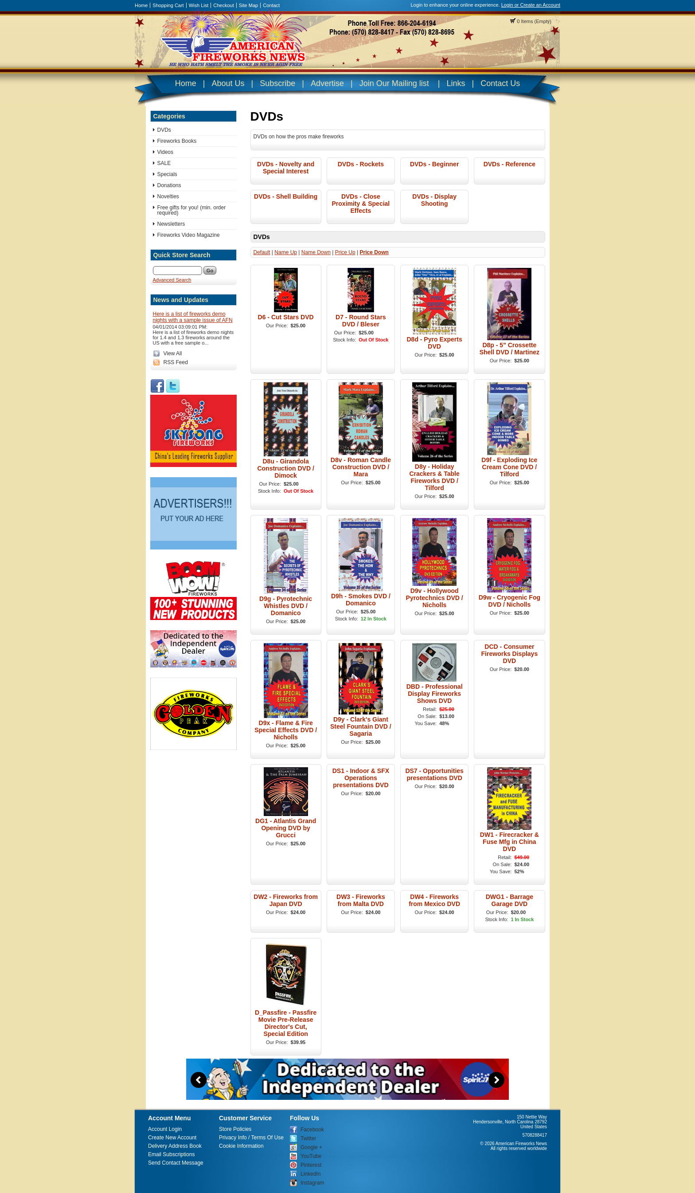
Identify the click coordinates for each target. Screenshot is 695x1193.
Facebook (312, 1129)
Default (262, 252)
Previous (199, 1080)
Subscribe (277, 83)
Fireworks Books (177, 141)
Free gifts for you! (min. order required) (191, 210)
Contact (271, 5)
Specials (167, 174)
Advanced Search (172, 280)
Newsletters (171, 224)
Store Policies (235, 1129)
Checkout (223, 5)
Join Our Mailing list (394, 83)
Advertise (327, 83)
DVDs (164, 130)
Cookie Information (241, 1146)
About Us (227, 83)
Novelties (168, 196)
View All (173, 353)
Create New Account (172, 1137)
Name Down (316, 252)
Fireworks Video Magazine (188, 235)
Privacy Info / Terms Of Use (251, 1137)
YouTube (311, 1156)
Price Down (373, 252)
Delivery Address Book (175, 1146)
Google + (311, 1147)
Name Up (285, 252)
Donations (169, 185)
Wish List (199, 5)
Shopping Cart (168, 5)
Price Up (345, 252)
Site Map (248, 5)
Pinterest (311, 1165)
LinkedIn (310, 1174)
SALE (164, 163)
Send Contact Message (175, 1163)
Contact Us (500, 83)
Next (496, 1080)
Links (455, 83)
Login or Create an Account (530, 5)
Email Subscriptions (171, 1154)
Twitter (308, 1138)
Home (141, 5)
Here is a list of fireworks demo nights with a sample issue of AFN (193, 317)
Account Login (165, 1129)
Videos (165, 152)
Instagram (312, 1183)
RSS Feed (176, 362)
